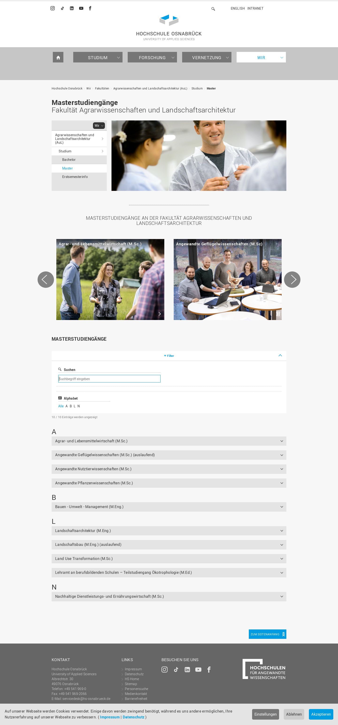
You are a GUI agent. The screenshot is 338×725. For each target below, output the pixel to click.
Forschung (152, 57)
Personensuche (136, 688)
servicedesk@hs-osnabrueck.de (86, 698)
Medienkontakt (136, 693)
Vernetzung (206, 57)
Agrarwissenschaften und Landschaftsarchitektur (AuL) (150, 88)
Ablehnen (294, 714)
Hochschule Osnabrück (67, 88)
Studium (98, 57)
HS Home (132, 679)
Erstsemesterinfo (75, 176)
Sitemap (131, 684)
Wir (261, 57)
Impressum (110, 717)
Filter (170, 356)
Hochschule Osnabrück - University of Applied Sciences (169, 27)
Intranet (255, 8)
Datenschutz (133, 717)
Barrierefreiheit (136, 698)
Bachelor (69, 159)
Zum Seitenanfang (265, 634)
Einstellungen (265, 714)
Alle (61, 406)
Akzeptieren (321, 714)
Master (211, 88)
